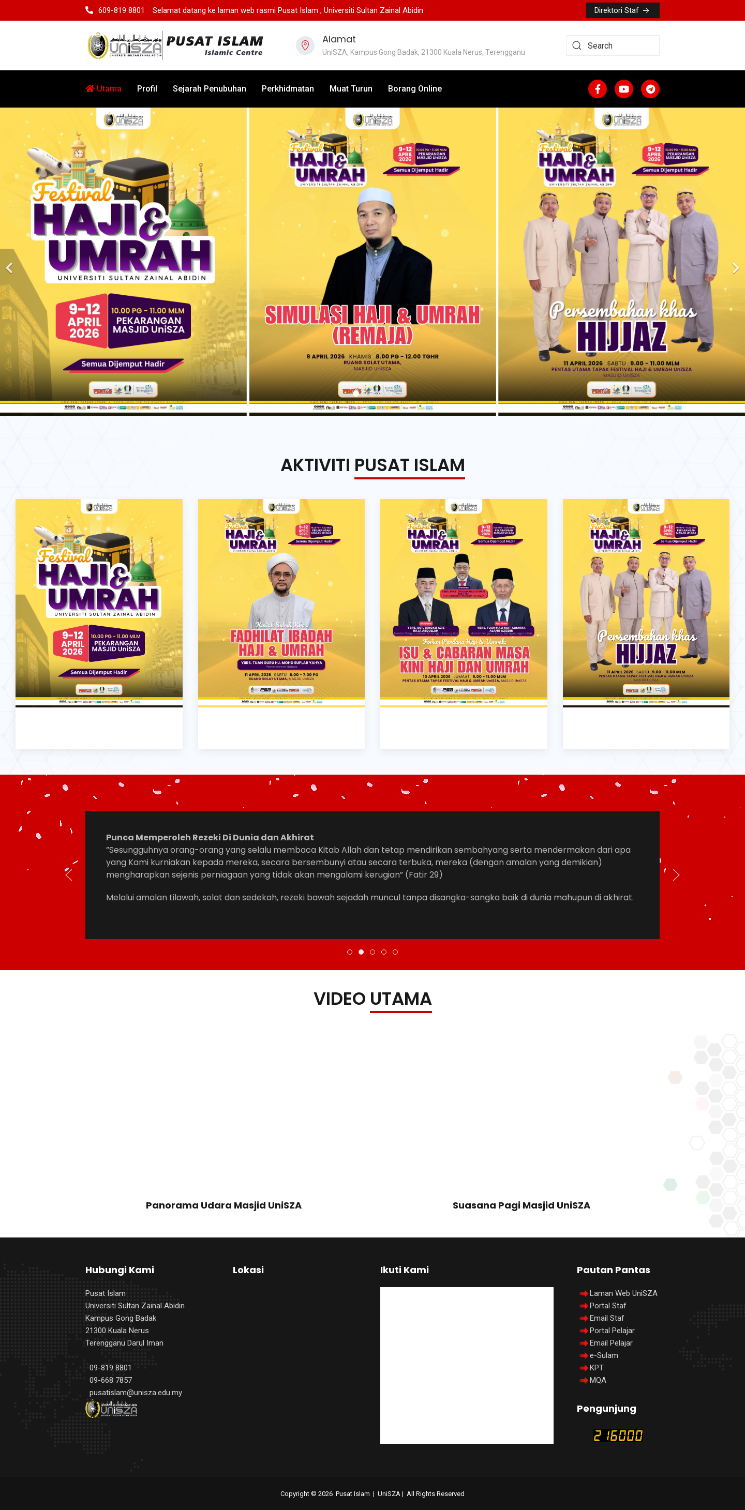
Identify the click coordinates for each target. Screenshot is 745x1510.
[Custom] (650, 89)
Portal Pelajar (612, 1330)
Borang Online (415, 89)
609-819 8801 (115, 10)
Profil (147, 89)
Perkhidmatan (288, 89)
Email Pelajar (611, 1343)
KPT (597, 1367)
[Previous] (10, 262)
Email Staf (607, 1318)
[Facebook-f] (597, 89)
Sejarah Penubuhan (209, 89)
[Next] (734, 262)
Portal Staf (608, 1305)
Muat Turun (351, 89)
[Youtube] (624, 89)
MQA (598, 1380)
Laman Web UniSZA (617, 1293)
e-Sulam (604, 1355)
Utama (103, 89)
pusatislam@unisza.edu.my (136, 1392)
